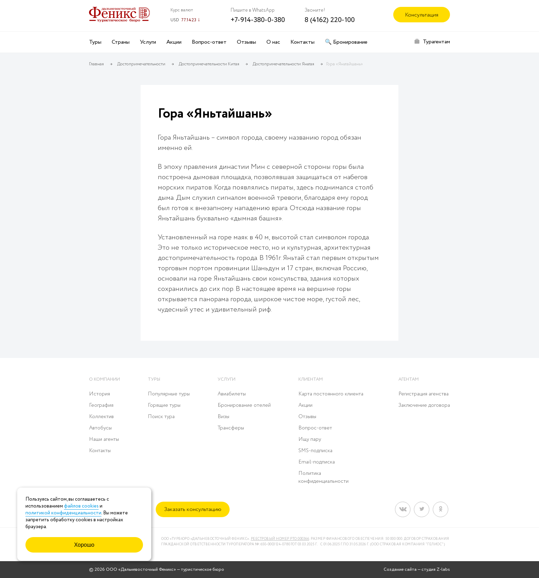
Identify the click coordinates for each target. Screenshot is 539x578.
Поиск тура (161, 417)
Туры (95, 42)
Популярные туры (169, 394)
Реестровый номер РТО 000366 (280, 539)
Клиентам (310, 379)
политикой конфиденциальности (63, 513)
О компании (104, 379)
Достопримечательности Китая (209, 64)
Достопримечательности (141, 64)
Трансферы (231, 428)
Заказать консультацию (192, 509)
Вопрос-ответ (209, 42)
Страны (121, 42)
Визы (223, 417)
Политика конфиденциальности (323, 477)
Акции (174, 42)
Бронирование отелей (244, 405)
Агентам (408, 379)
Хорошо (84, 545)
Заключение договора (424, 405)
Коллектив (101, 417)
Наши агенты (104, 439)
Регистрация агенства (423, 394)
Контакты (302, 42)
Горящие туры (164, 405)
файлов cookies (81, 506)
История (99, 394)
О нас (273, 42)
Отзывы (246, 42)
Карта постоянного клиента (330, 394)
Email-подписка (316, 462)
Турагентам (436, 42)
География (101, 405)
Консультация (421, 15)
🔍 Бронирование (346, 42)
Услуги (148, 42)
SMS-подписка (315, 451)
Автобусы (100, 428)
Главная (96, 64)
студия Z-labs (435, 569)
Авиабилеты (232, 394)
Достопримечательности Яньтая (283, 64)
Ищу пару (309, 439)
